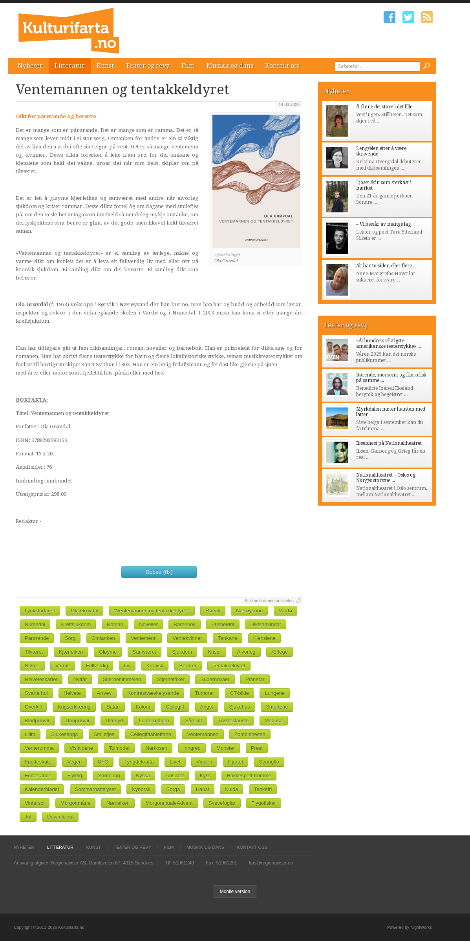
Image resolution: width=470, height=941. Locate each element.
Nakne (32, 666)
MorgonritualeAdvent (169, 803)
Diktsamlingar (265, 624)
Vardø (285, 611)
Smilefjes (104, 734)
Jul (28, 817)
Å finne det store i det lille (384, 107)
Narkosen (157, 748)
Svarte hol (36, 693)
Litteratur (70, 65)
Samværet (144, 652)
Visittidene (81, 748)
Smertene (277, 707)
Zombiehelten (249, 734)
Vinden (204, 762)
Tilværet (34, 652)
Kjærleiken (71, 652)
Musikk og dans (230, 65)
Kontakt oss (282, 65)
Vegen (74, 762)
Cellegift (175, 707)
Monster (225, 748)
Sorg (70, 638)
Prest (257, 748)
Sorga (173, 789)
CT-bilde (239, 693)
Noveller (148, 624)
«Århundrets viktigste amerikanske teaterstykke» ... (388, 343)
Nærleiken (118, 803)
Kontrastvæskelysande (153, 693)
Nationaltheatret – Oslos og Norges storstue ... (385, 477)
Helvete (72, 693)
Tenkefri (263, 789)
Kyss (205, 775)
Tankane (227, 638)
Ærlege (279, 652)
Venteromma (39, 748)
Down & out (60, 817)
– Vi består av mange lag (383, 224)
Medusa (274, 721)
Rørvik (212, 611)
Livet (175, 762)
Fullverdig (97, 666)
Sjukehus (239, 707)
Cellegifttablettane (150, 734)
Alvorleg (246, 652)
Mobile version (235, 891)
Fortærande (38, 775)
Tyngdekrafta (139, 762)
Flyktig (74, 775)
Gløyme (108, 652)
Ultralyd (114, 721)
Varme (62, 666)
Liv (127, 666)
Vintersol (34, 803)
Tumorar (204, 693)
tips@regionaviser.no (271, 863)
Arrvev (104, 693)
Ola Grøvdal (84, 611)
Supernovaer (214, 679)
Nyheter (30, 65)
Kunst (105, 65)
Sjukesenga (64, 734)
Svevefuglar (222, 803)
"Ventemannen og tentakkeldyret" (152, 611)
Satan (113, 707)
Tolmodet (119, 748)
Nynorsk (141, 789)
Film (188, 65)
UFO (103, 762)
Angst (206, 707)
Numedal (35, 624)
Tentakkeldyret (228, 666)
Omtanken (103, 638)
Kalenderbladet (42, 789)
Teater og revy (148, 65)
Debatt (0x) (158, 572)
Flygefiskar (263, 803)
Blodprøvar (37, 721)
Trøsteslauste (233, 721)
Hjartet (235, 762)
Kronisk (154, 666)
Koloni (143, 707)
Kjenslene (264, 638)
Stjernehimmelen (122, 679)
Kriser (214, 652)
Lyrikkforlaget (40, 611)
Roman (115, 624)
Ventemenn (144, 638)
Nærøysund (249, 611)
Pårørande (37, 638)
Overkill (33, 707)
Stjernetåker (171, 679)
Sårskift (193, 721)
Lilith (30, 734)
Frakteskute (38, 762)
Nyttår (80, 679)
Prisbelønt (222, 624)
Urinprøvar (78, 721)
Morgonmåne (75, 803)
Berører (188, 666)
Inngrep (192, 748)
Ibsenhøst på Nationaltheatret (389, 443)
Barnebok (185, 624)
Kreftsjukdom (76, 624)
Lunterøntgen (154, 721)
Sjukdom (182, 652)
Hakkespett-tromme (249, 775)
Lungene (275, 693)
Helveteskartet (41, 679)
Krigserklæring (74, 707)
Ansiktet (175, 775)
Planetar (254, 679)
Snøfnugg (109, 775)
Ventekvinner (187, 638)
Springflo (269, 762)
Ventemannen (202, 734)
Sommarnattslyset (95, 789)
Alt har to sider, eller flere (384, 266)
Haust (202, 789)
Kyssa (143, 775)
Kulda (231, 789)
